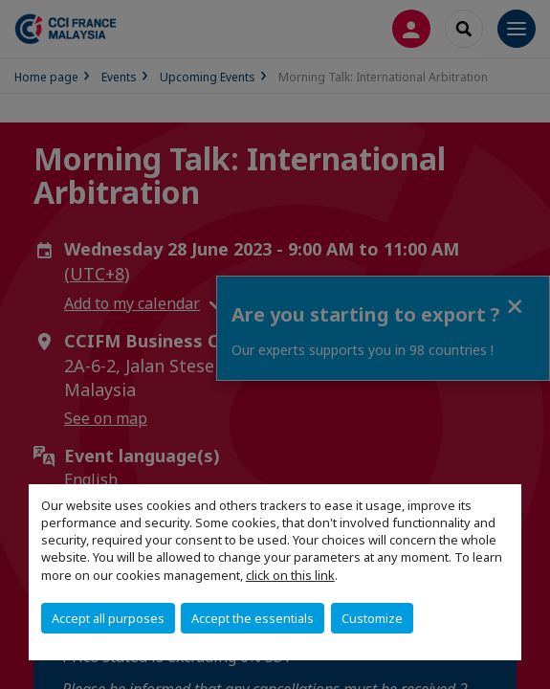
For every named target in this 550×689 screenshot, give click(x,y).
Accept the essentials (252, 618)
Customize (372, 618)
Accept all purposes (108, 618)
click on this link (290, 575)
